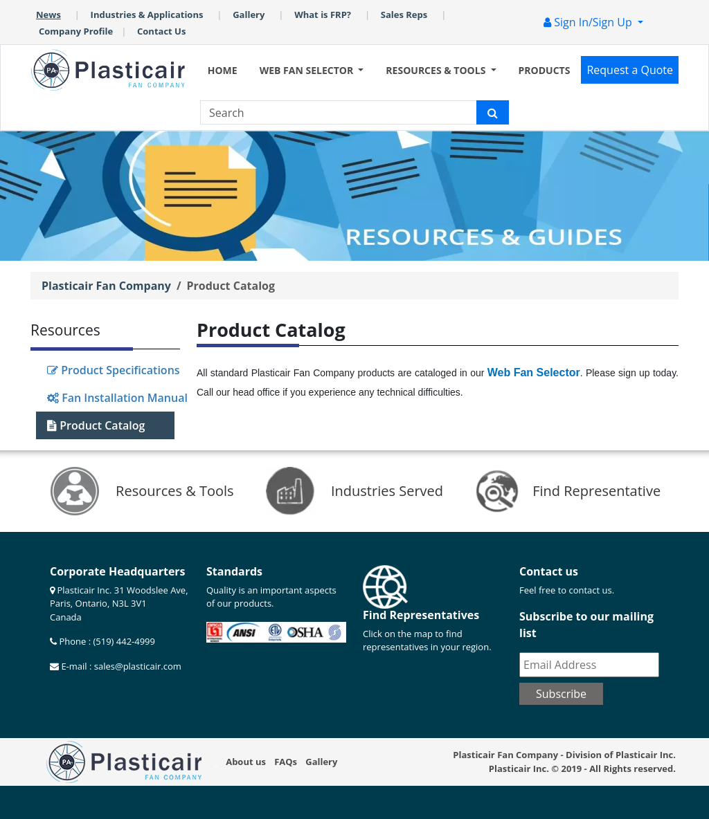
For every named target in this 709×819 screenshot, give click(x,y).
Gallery (248, 14)
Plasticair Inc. (519, 768)
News (48, 14)
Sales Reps (404, 14)
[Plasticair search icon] (492, 112)
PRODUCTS (545, 70)
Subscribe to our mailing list (586, 625)
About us (246, 761)
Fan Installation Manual (105, 397)
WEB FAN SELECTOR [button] (308, 70)
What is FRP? (322, 14)
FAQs (285, 761)
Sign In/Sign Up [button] (589, 22)
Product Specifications (105, 370)
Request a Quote (629, 69)
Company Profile (76, 31)
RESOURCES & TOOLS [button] (437, 70)
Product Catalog (96, 425)
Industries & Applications (147, 14)
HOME (222, 70)
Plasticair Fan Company (106, 285)
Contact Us (161, 31)
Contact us (548, 571)
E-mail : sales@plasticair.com (120, 666)
